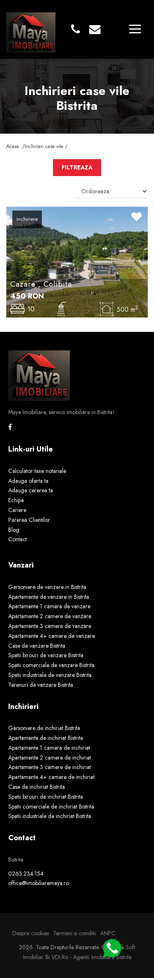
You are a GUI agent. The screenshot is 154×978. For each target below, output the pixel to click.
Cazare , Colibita (41, 284)
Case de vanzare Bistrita (36, 646)
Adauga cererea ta (30, 490)
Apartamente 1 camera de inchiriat (49, 748)
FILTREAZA (77, 167)
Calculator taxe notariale (37, 471)
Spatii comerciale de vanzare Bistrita (51, 665)
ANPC (107, 933)
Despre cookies (30, 933)
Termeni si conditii (74, 933)
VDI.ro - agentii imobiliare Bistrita (91, 957)
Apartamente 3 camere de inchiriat (49, 767)
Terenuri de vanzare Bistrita (40, 685)
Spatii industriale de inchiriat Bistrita (49, 816)
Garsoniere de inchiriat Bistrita (44, 728)
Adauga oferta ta (28, 481)
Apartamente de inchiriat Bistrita (45, 738)
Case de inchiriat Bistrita (36, 787)
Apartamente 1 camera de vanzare (49, 606)
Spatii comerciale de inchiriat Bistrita (51, 806)
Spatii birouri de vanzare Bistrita (45, 655)
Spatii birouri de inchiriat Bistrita (45, 797)
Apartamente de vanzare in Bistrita (48, 597)
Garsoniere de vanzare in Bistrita (47, 587)
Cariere (17, 510)
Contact (17, 539)
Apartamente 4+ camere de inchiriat (51, 777)
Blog (13, 530)
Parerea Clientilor (29, 520)
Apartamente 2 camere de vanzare (49, 616)
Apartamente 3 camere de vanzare (49, 626)
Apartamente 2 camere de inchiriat (49, 757)
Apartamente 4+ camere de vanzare (51, 636)
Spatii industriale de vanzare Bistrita (50, 675)
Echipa (16, 500)
